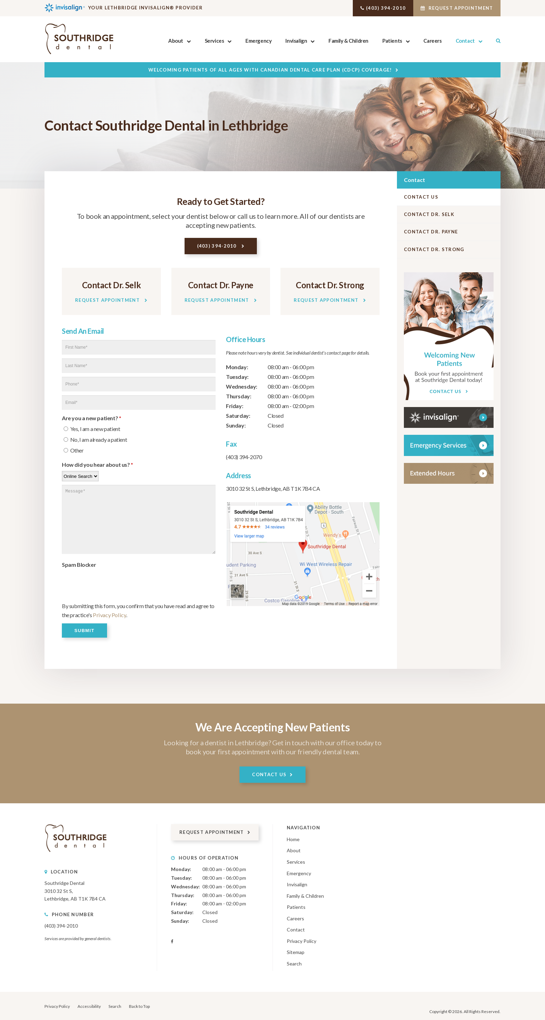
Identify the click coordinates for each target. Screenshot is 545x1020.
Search (495, 40)
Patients (392, 41)
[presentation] (115, 584)
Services (214, 41)
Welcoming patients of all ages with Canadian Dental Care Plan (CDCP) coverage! (270, 70)
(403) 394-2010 (370, 8)
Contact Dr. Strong (434, 249)
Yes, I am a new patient (92, 428)
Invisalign (296, 41)
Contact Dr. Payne (431, 231)
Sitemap (295, 952)
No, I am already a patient (95, 439)
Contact (465, 41)
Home (293, 838)
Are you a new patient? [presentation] (91, 417)
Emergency (258, 41)
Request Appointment (452, 8)
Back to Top (139, 1005)
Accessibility (89, 1005)
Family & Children (348, 41)
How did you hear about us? (97, 464)
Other (74, 450)
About (175, 41)
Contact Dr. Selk (429, 214)
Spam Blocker (79, 564)
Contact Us (421, 197)
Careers (432, 41)
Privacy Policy (108, 614)
